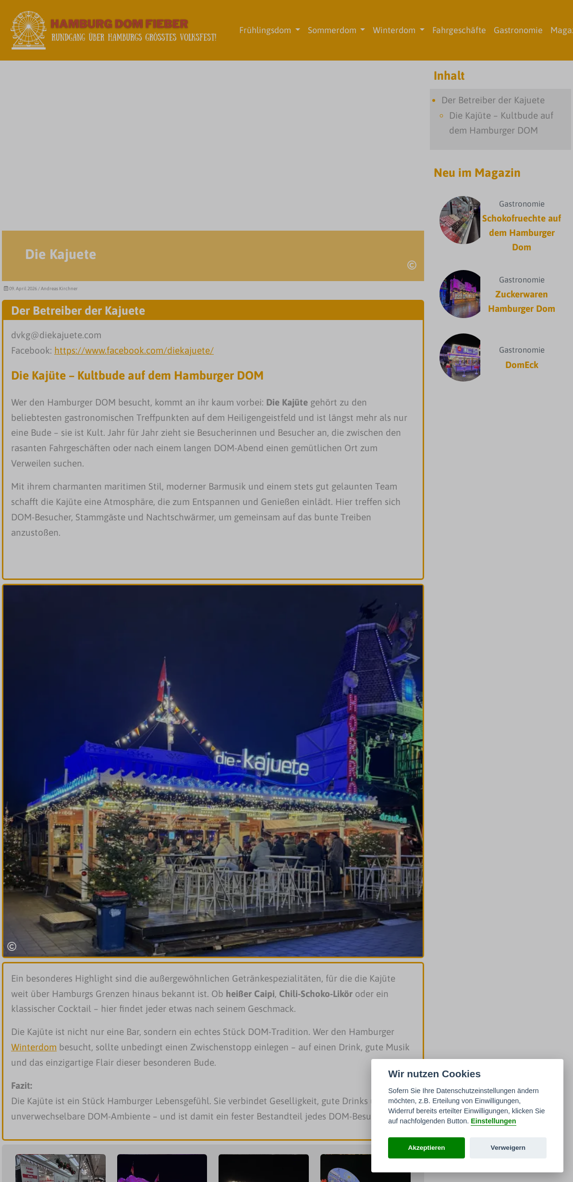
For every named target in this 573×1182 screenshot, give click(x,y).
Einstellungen (493, 1121)
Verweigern (508, 1147)
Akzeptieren (426, 1147)
